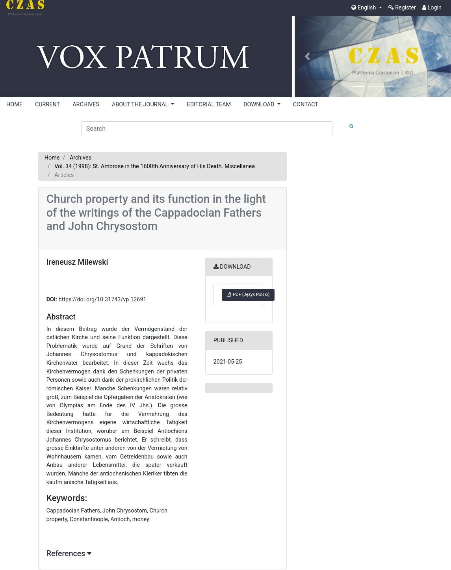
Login (432, 7)
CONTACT (305, 104)
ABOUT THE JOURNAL (141, 104)
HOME (14, 104)
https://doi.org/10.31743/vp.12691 (103, 299)
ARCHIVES (85, 104)
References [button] (68, 553)
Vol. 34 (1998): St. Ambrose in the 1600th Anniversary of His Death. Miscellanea (154, 166)
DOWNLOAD (259, 104)
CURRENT (47, 104)
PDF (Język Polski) (248, 294)
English (364, 7)
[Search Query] (206, 128)
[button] (307, 56)
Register (402, 7)
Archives (80, 157)
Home (52, 157)
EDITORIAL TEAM (209, 104)
